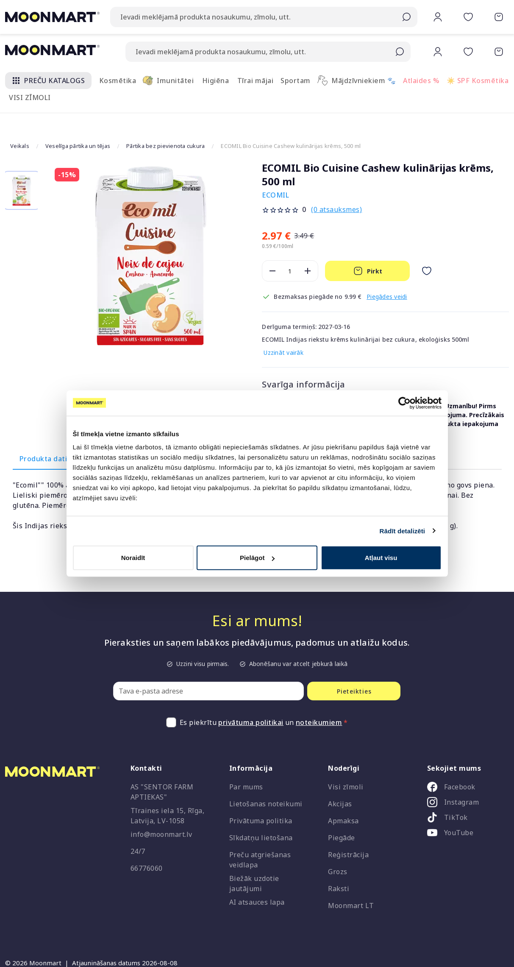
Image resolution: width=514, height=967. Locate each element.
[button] (420, 24)
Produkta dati (43, 438)
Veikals (19, 124)
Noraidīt (133, 557)
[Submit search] (399, 51)
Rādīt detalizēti (402, 530)
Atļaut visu (381, 557)
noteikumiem (319, 701)
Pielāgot (257, 557)
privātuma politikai (250, 701)
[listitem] (464, 768)
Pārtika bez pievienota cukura (165, 124)
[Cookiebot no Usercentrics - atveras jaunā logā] (404, 402)
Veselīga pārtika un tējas (77, 124)
